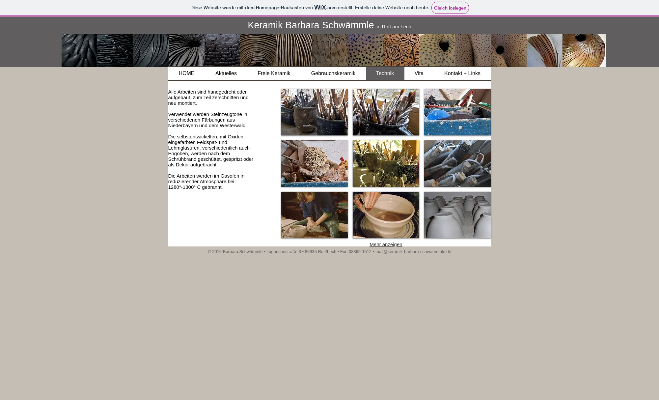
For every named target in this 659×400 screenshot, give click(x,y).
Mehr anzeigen (386, 244)
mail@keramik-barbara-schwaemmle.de (413, 251)
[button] (314, 112)
